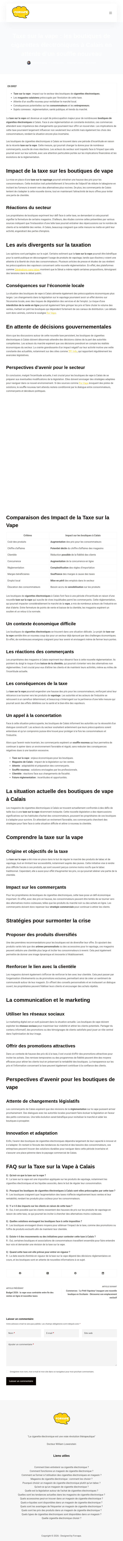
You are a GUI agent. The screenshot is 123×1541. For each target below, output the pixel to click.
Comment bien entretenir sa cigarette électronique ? (61, 1467)
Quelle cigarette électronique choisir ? (61, 1518)
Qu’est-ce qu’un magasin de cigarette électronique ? (61, 1486)
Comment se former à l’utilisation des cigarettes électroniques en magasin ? (61, 1475)
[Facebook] (20, 1273)
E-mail (50, 1333)
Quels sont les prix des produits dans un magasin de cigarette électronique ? (61, 1510)
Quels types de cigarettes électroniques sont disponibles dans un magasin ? (61, 1514)
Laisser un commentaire (21, 1381)
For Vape (51, 313)
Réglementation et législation (81, 63)
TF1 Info (72, 351)
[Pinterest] (75, 1273)
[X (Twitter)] (48, 1273)
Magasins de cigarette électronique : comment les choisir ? (61, 1479)
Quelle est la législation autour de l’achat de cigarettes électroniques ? (61, 1490)
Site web (88, 1333)
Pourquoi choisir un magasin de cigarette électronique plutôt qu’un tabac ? (61, 1483)
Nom (11, 1333)
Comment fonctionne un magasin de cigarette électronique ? (61, 1471)
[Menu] (110, 13)
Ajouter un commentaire (21, 1344)
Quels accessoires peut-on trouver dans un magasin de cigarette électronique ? (61, 1498)
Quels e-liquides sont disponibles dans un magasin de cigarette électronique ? (61, 1502)
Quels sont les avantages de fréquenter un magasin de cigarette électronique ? (61, 1506)
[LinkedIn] (103, 1273)
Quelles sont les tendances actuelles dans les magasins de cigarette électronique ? (61, 1494)
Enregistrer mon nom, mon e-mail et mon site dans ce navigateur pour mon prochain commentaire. (52, 1372)
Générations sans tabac (27, 269)
